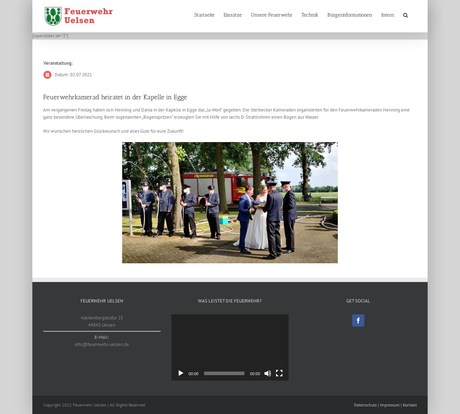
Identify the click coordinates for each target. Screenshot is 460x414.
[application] (230, 347)
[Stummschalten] (267, 373)
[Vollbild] (279, 373)
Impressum (390, 405)
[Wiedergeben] (180, 373)
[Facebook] (358, 320)
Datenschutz (365, 405)
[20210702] (230, 202)
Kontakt (410, 405)
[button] (405, 15)
